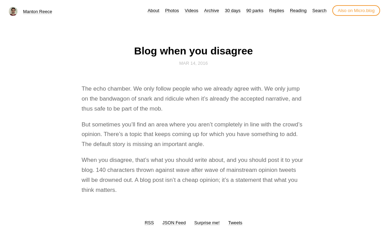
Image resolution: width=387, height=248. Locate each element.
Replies (276, 10)
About (153, 10)
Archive (211, 10)
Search (319, 10)
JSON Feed (174, 222)
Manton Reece (37, 11)
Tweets (235, 222)
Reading (298, 10)
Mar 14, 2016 (193, 63)
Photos (172, 10)
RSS (149, 222)
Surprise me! (207, 222)
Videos (192, 10)
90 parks (254, 10)
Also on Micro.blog (356, 10)
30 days (233, 10)
